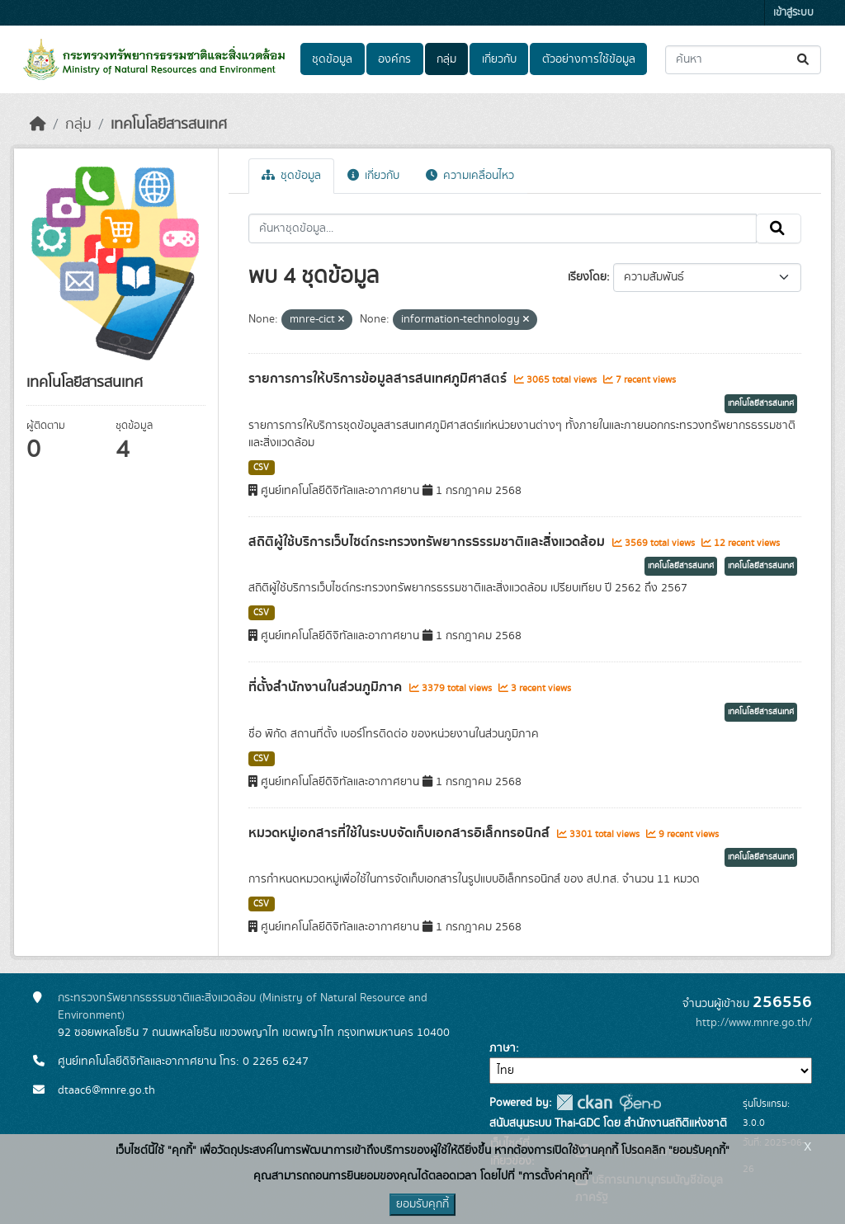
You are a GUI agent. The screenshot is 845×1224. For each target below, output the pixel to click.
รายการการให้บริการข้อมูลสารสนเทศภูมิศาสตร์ (379, 378)
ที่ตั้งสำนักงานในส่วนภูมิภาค (326, 687)
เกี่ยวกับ (499, 59)
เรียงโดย (587, 277)
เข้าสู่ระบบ (793, 13)
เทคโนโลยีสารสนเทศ (169, 124)
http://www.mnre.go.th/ (754, 1023)
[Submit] (804, 59)
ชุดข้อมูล (332, 59)
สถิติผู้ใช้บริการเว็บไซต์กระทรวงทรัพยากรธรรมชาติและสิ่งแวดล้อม (428, 542)
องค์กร (394, 59)
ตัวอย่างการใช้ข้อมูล (588, 59)
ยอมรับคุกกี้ (422, 1204)
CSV (261, 467)
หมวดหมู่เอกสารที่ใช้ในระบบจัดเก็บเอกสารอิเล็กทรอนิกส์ (400, 833)
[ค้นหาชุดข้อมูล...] (743, 59)
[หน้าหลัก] (38, 124)
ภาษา (502, 1048)
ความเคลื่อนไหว (470, 175)
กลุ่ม (446, 59)
